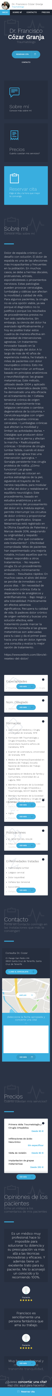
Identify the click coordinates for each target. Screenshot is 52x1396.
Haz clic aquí (17, 1385)
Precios (46, 12)
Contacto (31, 12)
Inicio (5, 12)
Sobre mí (17, 12)
